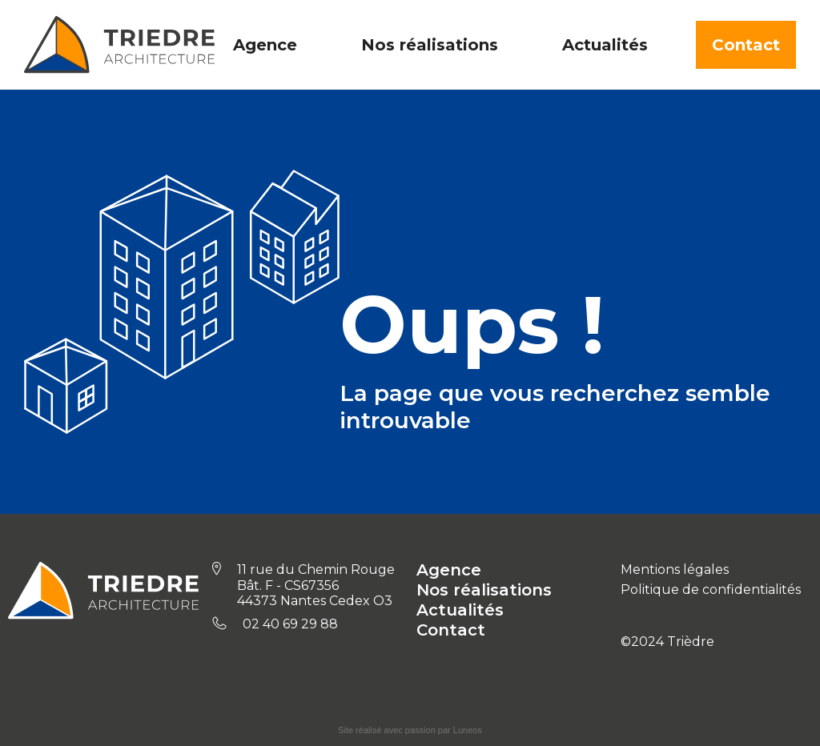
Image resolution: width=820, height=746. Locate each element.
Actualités (460, 610)
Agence (448, 570)
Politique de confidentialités (711, 589)
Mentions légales (675, 569)
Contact (746, 44)
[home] (119, 45)
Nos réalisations (484, 590)
